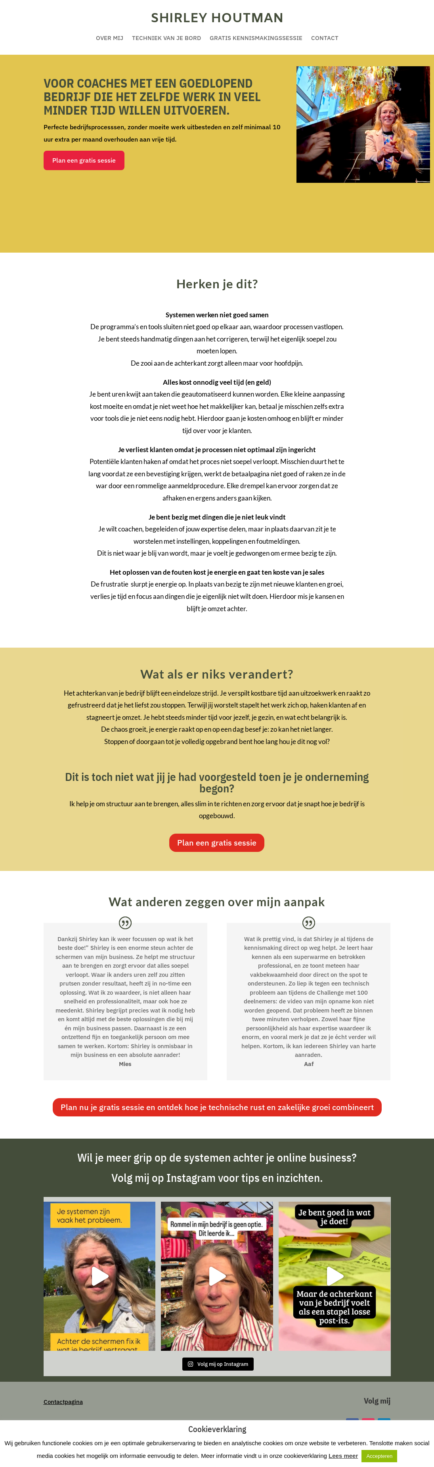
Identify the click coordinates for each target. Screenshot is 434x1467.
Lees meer (343, 1455)
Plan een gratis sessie (84, 160)
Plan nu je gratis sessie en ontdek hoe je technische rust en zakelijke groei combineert (217, 1107)
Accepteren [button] (379, 1456)
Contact (324, 38)
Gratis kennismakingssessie (256, 38)
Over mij (109, 38)
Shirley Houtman (217, 18)
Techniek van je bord (166, 38)
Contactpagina (63, 1402)
